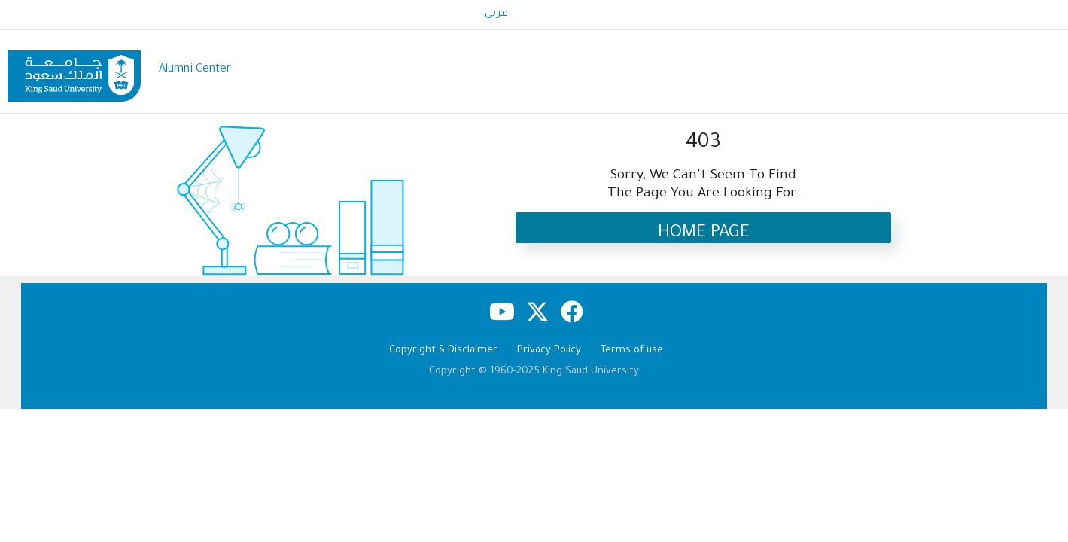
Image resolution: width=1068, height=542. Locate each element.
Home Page (704, 233)
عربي (496, 14)
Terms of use (632, 350)
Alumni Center (195, 69)
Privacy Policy (549, 350)
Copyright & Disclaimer (443, 350)
